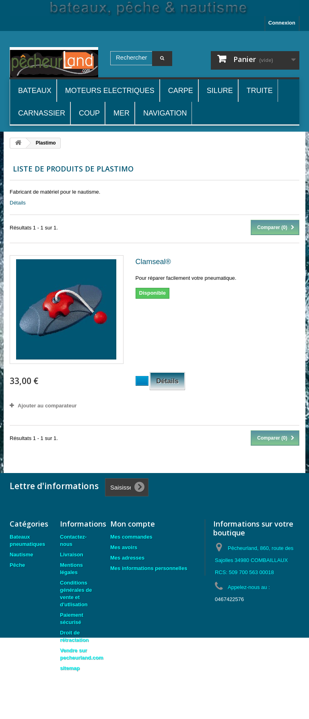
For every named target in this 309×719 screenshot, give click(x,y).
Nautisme (21, 555)
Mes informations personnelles (148, 568)
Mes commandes (131, 537)
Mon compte (132, 524)
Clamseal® (153, 262)
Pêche (17, 565)
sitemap (70, 668)
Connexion (281, 23)
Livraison (71, 555)
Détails (18, 203)
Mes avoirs (123, 547)
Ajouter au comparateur (47, 406)
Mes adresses (127, 558)
